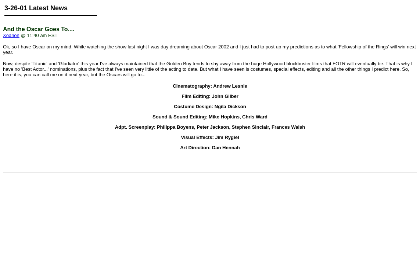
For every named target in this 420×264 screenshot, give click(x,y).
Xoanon (11, 35)
